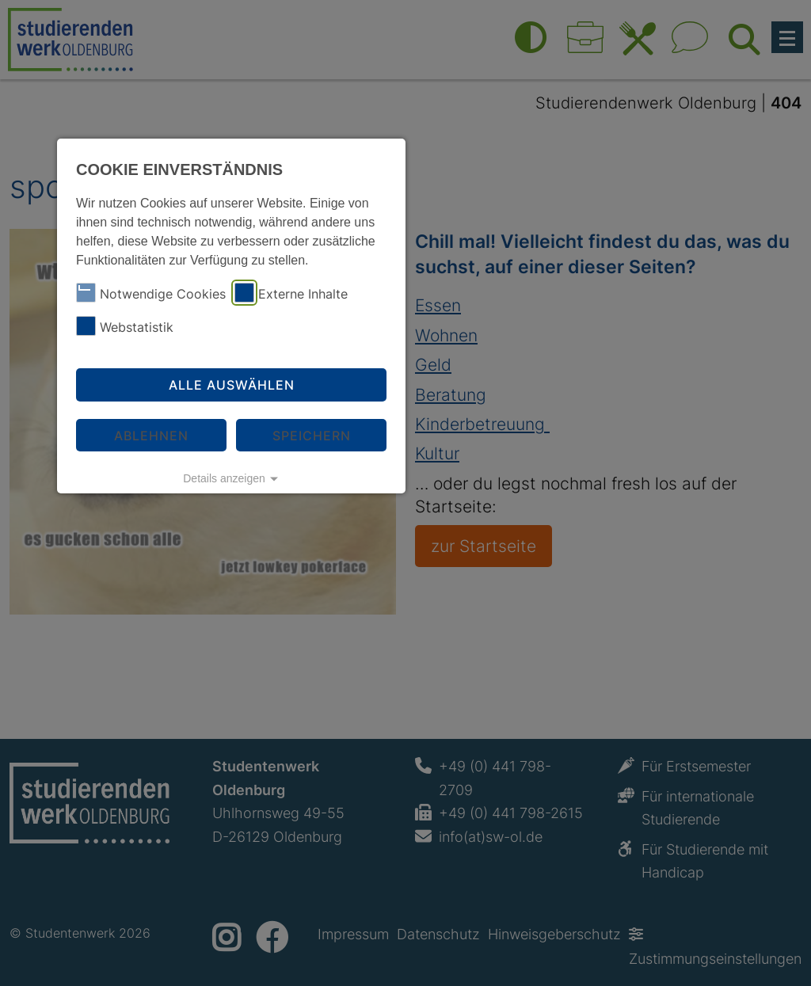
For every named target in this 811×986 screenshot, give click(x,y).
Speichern (311, 436)
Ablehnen (151, 436)
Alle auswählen (232, 385)
